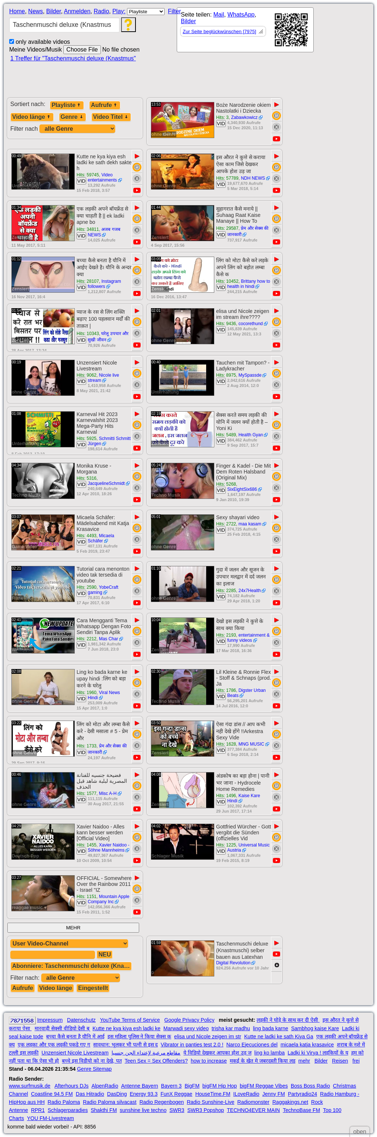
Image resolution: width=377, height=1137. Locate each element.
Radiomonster (253, 1102)
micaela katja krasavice (307, 1045)
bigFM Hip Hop (219, 1086)
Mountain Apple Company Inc (108, 899)
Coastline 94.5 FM (52, 1094)
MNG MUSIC (251, 744)
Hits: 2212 (86, 638)
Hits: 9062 (86, 375)
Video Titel (111, 117)
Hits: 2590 (86, 587)
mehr (304, 1061)
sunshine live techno (143, 1110)
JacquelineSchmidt (106, 483)
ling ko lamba (269, 1053)
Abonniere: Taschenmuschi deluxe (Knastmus (72, 966)
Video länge (32, 117)
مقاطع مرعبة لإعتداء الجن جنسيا (146, 1053)
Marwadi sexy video (186, 1028)
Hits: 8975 (226, 375)
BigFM (191, 1086)
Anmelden (77, 11)
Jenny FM (273, 1094)
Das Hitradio (90, 1094)
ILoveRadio (246, 1094)
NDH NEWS (253, 178)
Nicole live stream (103, 378)
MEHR (73, 927)
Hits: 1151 (86, 896)
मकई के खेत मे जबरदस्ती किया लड (262, 1061)
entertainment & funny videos (248, 638)
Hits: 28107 (88, 281)
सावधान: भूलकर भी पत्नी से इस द (125, 1045)
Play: (119, 11)
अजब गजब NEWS (104, 232)
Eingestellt (93, 988)
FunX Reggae (176, 1094)
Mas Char (108, 638)
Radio (101, 11)
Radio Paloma (63, 1102)
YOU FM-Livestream (50, 1118)
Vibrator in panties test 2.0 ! (192, 1045)
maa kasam (250, 524)
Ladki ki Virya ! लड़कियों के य (318, 1053)
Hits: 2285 (226, 590)
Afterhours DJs (71, 1086)
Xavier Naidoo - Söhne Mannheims (108, 847)
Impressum (50, 1020)
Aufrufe (105, 105)
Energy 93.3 (144, 1094)
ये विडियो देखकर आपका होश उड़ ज (217, 1053)
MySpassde (250, 375)
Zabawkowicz (244, 117)
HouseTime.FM (212, 1094)
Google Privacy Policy (189, 1020)
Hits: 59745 (88, 174)
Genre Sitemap (94, 1069)
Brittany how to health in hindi (248, 284)
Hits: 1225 (226, 845)
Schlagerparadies (68, 1110)
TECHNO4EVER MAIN (253, 1110)
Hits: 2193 (226, 635)
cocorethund (251, 323)
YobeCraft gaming (103, 590)
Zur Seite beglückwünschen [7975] (219, 31)
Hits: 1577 (86, 793)
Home (17, 11)
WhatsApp (241, 14)
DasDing (117, 1094)
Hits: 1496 (226, 795)
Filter (174, 11)
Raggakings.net (290, 1102)
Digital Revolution (233, 962)
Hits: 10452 (227, 281)
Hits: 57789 (227, 178)
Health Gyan (251, 434)
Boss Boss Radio (310, 1086)
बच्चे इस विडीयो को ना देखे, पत (91, 1061)
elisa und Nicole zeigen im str (207, 1036)
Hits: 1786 (226, 690)
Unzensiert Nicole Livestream (75, 1053)
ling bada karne (270, 1028)
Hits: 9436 (226, 323)
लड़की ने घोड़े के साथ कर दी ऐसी (288, 1020)
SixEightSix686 (242, 489)
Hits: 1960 (86, 692)
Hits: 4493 (86, 535)
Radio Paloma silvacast (110, 1102)
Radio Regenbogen (162, 1102)
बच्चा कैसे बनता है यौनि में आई (75, 1036)
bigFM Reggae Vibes (264, 1086)
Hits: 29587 (227, 228)
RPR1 (38, 1110)
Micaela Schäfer (101, 538)
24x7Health (250, 590)
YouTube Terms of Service (130, 1020)
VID (221, 123)
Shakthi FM (104, 1110)
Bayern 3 (171, 1086)
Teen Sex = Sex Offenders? (156, 1061)
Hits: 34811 (88, 229)
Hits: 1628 (226, 744)
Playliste (67, 105)
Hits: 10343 (88, 333)
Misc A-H (108, 793)
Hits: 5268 (226, 484)
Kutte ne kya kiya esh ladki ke (126, 1028)
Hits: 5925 (86, 438)
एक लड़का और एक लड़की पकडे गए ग (54, 1045)
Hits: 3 (222, 117)
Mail (218, 14)
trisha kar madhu (231, 1028)
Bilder (53, 11)
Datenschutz (81, 1020)
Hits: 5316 (86, 478)
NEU (104, 954)
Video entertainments (102, 177)
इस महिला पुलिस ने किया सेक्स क (139, 1036)
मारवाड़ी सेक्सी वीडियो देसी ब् (62, 1028)
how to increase (209, 1061)
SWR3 (176, 1110)
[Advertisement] (239, 78)
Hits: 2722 (226, 524)
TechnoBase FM (301, 1110)
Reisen (340, 1061)
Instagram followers (104, 284)
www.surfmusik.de (29, 1086)
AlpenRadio (105, 1086)
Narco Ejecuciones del (252, 1045)
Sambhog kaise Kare (315, 1028)
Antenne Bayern (139, 1086)
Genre (72, 117)
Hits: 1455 (86, 845)
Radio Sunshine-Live (210, 1102)
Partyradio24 (302, 1094)
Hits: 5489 (226, 434)
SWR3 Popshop (205, 1110)
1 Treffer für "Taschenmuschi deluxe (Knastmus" (73, 58)
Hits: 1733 (86, 746)
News (35, 11)
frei (355, 1061)
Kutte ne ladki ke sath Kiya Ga (278, 1036)
